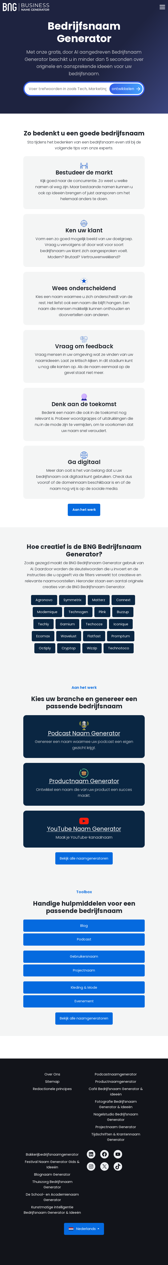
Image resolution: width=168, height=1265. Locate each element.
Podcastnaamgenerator (116, 1074)
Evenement (84, 1001)
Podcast (84, 939)
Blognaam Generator (52, 1174)
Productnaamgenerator (115, 1081)
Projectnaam (84, 970)
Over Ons (52, 1074)
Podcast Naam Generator (84, 733)
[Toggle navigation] (162, 7)
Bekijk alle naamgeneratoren (84, 858)
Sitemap (52, 1081)
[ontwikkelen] (126, 88)
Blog (84, 925)
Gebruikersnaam (84, 956)
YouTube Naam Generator (84, 829)
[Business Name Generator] (26, 7)
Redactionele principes (52, 1089)
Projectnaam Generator (116, 1127)
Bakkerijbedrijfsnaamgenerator (52, 1154)
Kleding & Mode (84, 987)
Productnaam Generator (84, 781)
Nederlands (83, 1228)
